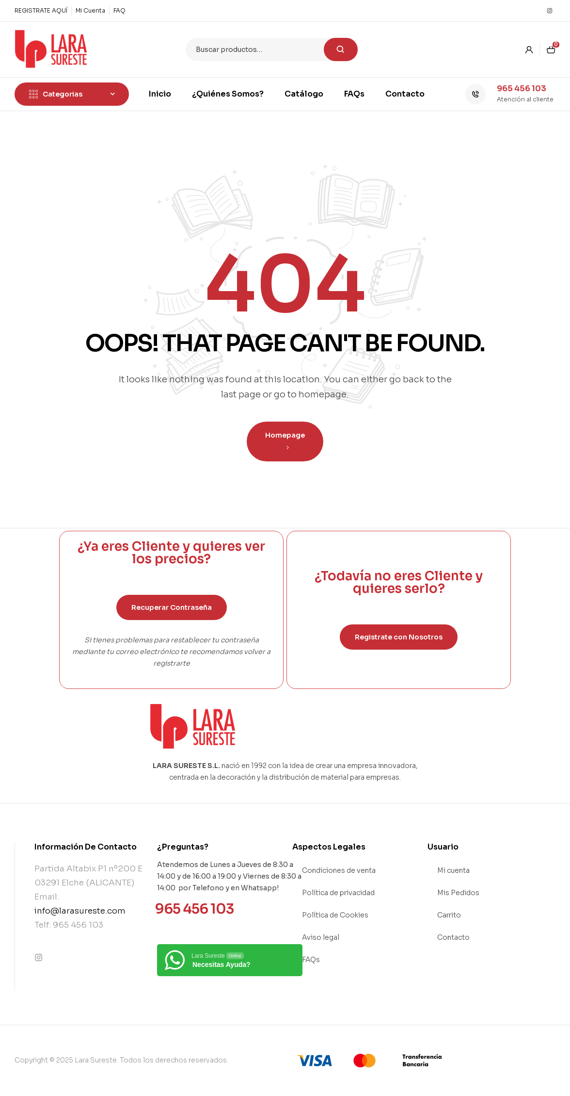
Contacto (453, 937)
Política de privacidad (338, 892)
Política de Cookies (335, 915)
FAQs (311, 959)
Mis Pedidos (458, 892)
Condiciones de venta (339, 870)
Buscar (341, 49)
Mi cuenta (453, 870)
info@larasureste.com (80, 911)
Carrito (449, 915)
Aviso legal (320, 937)
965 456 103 (521, 88)
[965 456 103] (475, 94)
